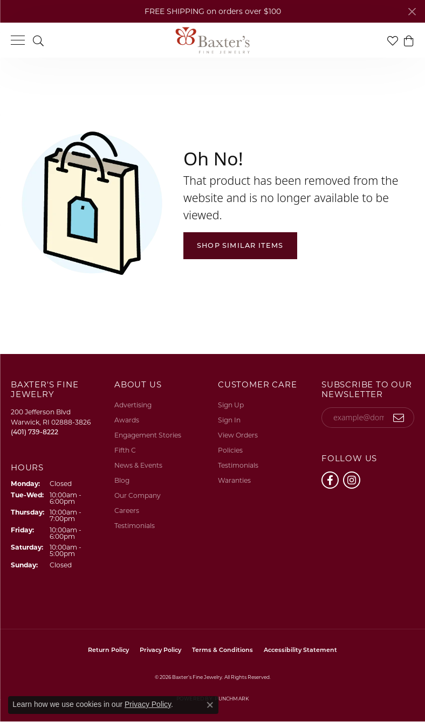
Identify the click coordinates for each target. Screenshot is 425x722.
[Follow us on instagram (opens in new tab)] (351, 480)
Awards (126, 420)
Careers (126, 510)
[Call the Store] (34, 432)
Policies (230, 450)
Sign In (229, 420)
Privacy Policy (160, 650)
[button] (38, 40)
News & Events (138, 465)
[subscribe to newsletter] (399, 417)
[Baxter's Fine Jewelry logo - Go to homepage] (212, 40)
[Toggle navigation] (18, 40)
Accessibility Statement (300, 650)
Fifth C (125, 450)
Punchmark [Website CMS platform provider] (232, 699)
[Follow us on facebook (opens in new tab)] (330, 480)
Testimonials (134, 526)
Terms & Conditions (222, 650)
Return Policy (108, 650)
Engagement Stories (147, 435)
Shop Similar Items (240, 245)
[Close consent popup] (210, 705)
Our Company (137, 495)
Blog (121, 480)
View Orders (238, 435)
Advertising (133, 405)
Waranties (234, 480)
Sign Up (231, 405)
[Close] (412, 11)
